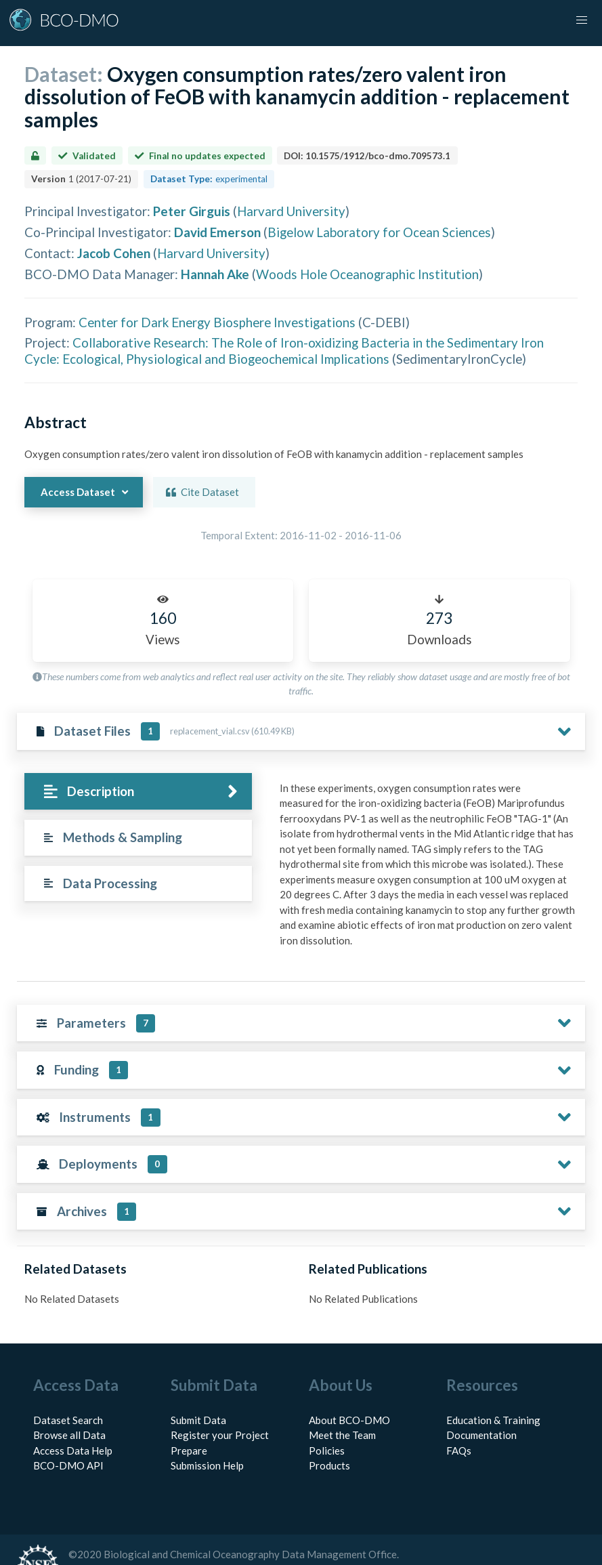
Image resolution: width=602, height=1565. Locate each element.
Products (329, 1436)
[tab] (105, 791)
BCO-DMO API (68, 1436)
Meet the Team (342, 1405)
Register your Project (220, 1405)
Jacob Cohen (113, 253)
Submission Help (207, 1436)
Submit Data (198, 1389)
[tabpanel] (396, 854)
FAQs (458, 1420)
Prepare (189, 1420)
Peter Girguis (191, 211)
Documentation (481, 1405)
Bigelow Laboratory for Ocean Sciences (379, 232)
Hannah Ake (215, 274)
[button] (581, 20)
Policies (327, 1420)
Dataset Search (68, 1389)
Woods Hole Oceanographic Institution (367, 274)
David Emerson (217, 232)
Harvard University (291, 211)
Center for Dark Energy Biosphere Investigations (217, 322)
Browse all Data (69, 1405)
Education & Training (493, 1389)
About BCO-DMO (349, 1389)
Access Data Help (72, 1420)
